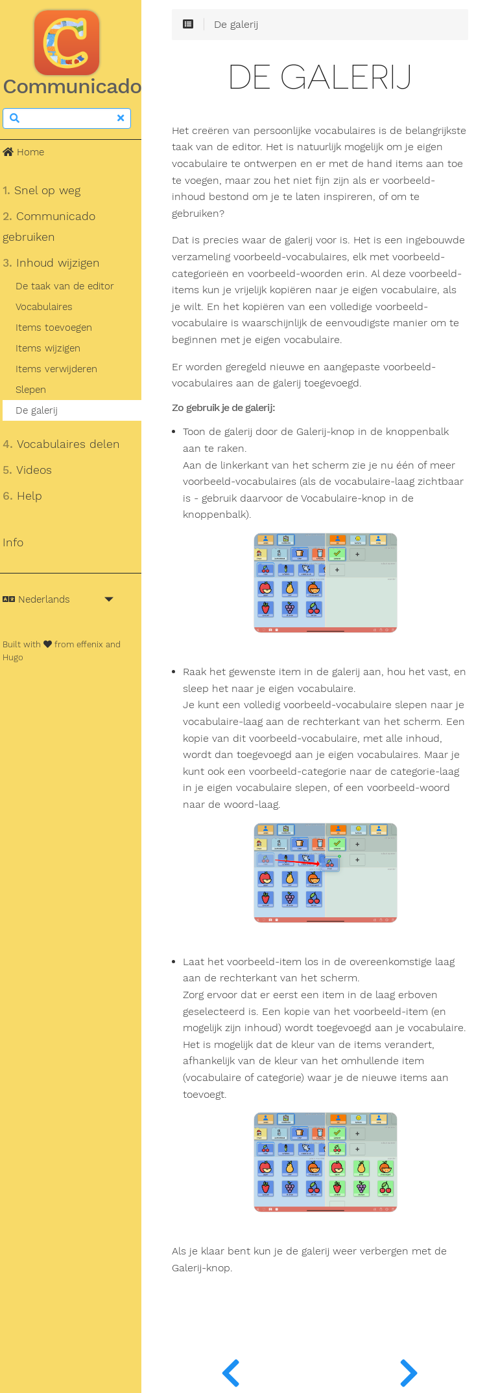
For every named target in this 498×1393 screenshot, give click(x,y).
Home (31, 152)
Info (20, 542)
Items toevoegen (61, 327)
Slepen (38, 390)
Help (30, 495)
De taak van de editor (72, 286)
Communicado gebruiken (56, 226)
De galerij (44, 410)
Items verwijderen (63, 369)
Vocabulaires (51, 307)
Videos (35, 469)
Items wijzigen (55, 348)
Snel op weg (49, 190)
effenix (97, 644)
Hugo (20, 657)
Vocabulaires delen (69, 444)
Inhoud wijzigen (59, 262)
